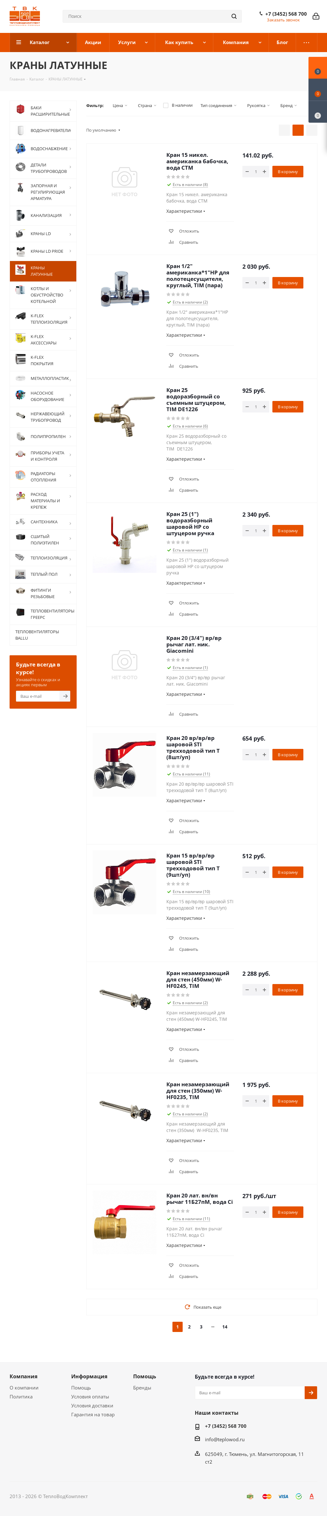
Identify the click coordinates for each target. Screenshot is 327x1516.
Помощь (81, 1387)
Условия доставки (92, 1405)
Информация (89, 1376)
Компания (23, 1376)
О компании (24, 1387)
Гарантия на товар (93, 1414)
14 (224, 1327)
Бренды (142, 1387)
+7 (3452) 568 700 (286, 14)
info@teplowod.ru (225, 1439)
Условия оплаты (90, 1396)
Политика (21, 1396)
